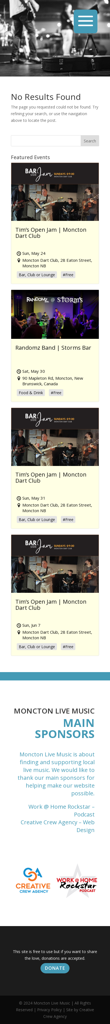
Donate (55, 968)
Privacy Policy (49, 1009)
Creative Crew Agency (49, 822)
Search (90, 141)
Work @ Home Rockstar (59, 806)
